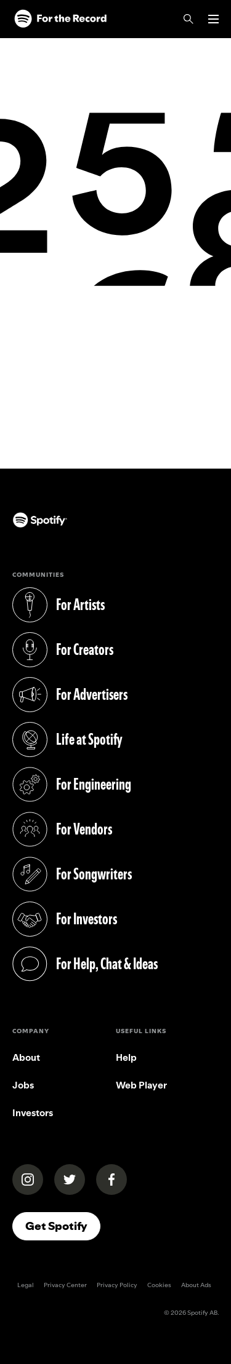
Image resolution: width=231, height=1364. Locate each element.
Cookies (159, 1285)
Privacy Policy (117, 1285)
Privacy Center (65, 1285)
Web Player (141, 1085)
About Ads (196, 1285)
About (26, 1057)
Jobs (23, 1085)
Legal (25, 1285)
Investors (32, 1112)
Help (126, 1057)
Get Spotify (56, 1226)
